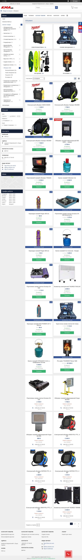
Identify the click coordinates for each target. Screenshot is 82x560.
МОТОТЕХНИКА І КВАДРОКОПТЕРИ (8, 90)
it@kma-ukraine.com (9, 167)
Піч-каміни (66, 73)
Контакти (56, 15)
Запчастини (7, 33)
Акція (25, 15)
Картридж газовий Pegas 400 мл (39, 213)
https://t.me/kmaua (9, 169)
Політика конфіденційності (49, 558)
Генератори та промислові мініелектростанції (10, 81)
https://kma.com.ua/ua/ (10, 165)
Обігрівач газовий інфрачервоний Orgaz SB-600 (38, 435)
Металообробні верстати (7, 537)
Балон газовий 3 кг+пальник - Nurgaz (67, 251)
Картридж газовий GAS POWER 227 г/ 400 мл (39, 324)
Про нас (49, 15)
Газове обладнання (66, 47)
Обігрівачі (6, 68)
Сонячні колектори (8, 36)
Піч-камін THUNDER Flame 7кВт (67, 361)
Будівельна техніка (8, 64)
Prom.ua (48, 557)
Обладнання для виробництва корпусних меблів (10, 29)
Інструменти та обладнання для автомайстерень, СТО (11, 95)
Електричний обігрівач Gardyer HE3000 (39, 140)
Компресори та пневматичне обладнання (11, 86)
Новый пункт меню (67, 534)
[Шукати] (56, 7)
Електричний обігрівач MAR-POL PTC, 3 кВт (67, 435)
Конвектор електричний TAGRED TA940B (67, 507)
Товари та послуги (7, 11)
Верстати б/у (45, 537)
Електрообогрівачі (38, 47)
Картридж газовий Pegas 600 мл (39, 251)
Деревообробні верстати (7, 534)
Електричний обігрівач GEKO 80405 (39, 105)
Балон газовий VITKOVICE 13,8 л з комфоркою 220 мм (39, 361)
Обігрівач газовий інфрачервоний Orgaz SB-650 (67, 399)
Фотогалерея (5, 105)
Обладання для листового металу (30, 534)
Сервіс (63, 15)
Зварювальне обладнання (7, 100)
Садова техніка (8, 61)
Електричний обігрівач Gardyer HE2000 (67, 105)
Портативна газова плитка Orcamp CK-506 (39, 287)
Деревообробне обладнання (8, 46)
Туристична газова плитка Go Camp (67, 324)
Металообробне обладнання (8, 50)
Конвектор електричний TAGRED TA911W (67, 286)
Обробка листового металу (9, 55)
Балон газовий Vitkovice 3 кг (67, 178)
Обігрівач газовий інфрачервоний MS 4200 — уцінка (67, 141)
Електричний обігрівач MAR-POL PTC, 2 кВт (38, 508)
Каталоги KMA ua (6, 21)
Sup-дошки (37, 73)
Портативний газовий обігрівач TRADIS (39, 178)
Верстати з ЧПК (8, 58)
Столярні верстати (8, 39)
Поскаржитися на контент (36, 558)
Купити (39, 113)
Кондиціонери (7, 42)
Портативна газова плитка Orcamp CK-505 (39, 399)
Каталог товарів (40, 15)
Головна (31, 15)
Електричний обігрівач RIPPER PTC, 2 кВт (67, 471)
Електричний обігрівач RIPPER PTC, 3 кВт (39, 471)
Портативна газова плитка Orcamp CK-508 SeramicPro (67, 214)
